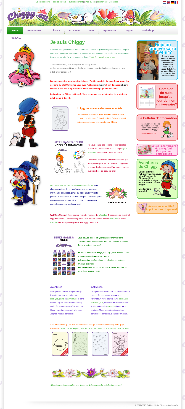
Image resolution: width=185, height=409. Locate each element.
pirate (62, 299)
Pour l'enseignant (75, 2)
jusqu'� (83, 328)
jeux (101, 302)
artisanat (94, 302)
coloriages (123, 299)
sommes (111, 306)
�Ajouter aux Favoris (98, 385)
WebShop (113, 219)
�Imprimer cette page (60, 385)
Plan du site (90, 2)
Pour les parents (59, 2)
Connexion (113, 2)
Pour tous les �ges (69, 328)
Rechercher (102, 2)
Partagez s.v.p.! (115, 385)
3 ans (89, 328)
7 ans (110, 328)
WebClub (103, 215)
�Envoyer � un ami (79, 385)
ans (100, 328)
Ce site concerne (43, 2)
